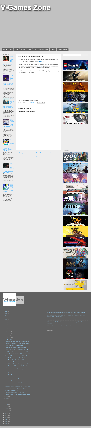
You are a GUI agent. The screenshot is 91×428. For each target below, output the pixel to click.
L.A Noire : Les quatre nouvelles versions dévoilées (17, 384)
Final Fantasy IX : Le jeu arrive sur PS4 (14, 359)
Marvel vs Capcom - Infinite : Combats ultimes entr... (17, 357)
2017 (5, 330)
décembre (8, 331)
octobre (8, 335)
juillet (7, 398)
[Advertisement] (15, 29)
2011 (5, 423)
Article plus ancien (53, 153)
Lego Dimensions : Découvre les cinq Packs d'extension (18, 365)
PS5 (16, 49)
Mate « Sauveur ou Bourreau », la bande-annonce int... (18, 353)
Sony (33, 105)
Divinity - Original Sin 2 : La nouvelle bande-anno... (17, 374)
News (5, 49)
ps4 (30, 105)
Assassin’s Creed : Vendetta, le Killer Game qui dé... (17, 386)
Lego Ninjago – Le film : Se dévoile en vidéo (15, 347)
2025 (5, 313)
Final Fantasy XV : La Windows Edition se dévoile (16, 380)
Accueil (38, 153)
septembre (8, 337)
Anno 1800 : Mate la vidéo (11, 390)
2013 (5, 419)
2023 (5, 318)
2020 (5, 324)
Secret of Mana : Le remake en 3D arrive (14, 392)
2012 (5, 421)
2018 (5, 328)
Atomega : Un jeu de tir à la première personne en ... (17, 378)
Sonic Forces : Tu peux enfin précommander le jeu (17, 351)
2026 (5, 311)
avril (7, 404)
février (7, 408)
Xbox (29, 49)
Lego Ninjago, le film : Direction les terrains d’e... (16, 361)
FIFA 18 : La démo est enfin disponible (14, 376)
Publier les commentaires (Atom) (31, 156)
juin (7, 400)
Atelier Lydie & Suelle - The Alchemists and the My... (17, 349)
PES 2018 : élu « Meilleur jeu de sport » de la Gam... (17, 368)
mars (7, 406)
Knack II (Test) (8, 339)
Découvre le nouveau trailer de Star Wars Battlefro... (17, 341)
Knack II (24, 105)
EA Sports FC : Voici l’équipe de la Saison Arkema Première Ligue (62, 319)
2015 (5, 415)
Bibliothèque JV (43, 49)
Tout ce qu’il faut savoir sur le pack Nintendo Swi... (17, 355)
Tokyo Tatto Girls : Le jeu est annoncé (14, 345)
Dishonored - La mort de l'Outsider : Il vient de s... (16, 370)
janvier (7, 410)
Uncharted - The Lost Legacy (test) (13, 382)
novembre (8, 333)
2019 (5, 326)
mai (7, 402)
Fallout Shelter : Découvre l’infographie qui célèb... (17, 363)
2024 (5, 315)
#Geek (53, 49)
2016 (5, 413)
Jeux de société (62, 49)
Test (11, 49)
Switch (23, 49)
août (7, 396)
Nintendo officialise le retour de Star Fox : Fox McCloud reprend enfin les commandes (66, 326)
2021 (5, 322)
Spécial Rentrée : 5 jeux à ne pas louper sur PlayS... (17, 394)
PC (35, 49)
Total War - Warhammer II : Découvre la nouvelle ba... (17, 343)
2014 (5, 417)
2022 (5, 320)
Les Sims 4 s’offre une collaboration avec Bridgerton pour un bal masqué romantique (66, 312)
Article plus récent (23, 153)
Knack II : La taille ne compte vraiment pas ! (15, 388)
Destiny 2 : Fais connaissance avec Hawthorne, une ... (18, 372)
